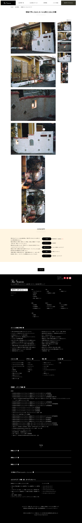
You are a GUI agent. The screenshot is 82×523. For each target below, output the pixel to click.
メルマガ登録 (55, 2)
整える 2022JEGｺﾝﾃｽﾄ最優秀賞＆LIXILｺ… (50, 342)
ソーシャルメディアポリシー (52, 508)
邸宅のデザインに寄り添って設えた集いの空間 (51, 347)
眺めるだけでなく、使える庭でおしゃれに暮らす (51, 336)
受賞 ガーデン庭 (16, 378)
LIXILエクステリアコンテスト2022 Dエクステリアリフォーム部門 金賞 (27, 412)
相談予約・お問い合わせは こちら (19, 289)
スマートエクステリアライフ (48, 489)
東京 (32, 289)
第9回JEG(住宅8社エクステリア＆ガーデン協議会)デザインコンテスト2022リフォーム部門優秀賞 (32, 419)
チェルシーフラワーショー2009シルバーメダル (22, 430)
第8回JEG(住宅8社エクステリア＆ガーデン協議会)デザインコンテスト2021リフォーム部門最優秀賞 (32, 421)
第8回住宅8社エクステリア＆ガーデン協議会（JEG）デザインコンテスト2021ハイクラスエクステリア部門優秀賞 (35, 423)
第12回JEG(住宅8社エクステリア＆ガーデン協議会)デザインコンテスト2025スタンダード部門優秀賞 (32, 395)
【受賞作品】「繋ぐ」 (46, 345)
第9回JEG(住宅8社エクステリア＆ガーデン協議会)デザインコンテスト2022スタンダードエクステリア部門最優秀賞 (35, 416)
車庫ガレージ (46, 373)
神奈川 (46, 303)
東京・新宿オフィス (37, 298)
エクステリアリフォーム (17, 376)
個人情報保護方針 (41, 508)
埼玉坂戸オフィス (64, 308)
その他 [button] (60, 359)
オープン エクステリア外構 (18, 362)
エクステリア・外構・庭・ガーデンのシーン (23, 479)
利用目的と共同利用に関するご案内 (30, 508)
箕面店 (34, 314)
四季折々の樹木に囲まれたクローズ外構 (50, 343)
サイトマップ (13, 292)
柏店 (48, 291)
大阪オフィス (36, 316)
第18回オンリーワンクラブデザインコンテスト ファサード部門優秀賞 (26, 410)
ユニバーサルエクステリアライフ (49, 491)
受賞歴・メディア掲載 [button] (18, 387)
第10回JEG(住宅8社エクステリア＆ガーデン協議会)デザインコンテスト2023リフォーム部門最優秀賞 (32, 402)
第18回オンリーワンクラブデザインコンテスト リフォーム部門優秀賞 (26, 409)
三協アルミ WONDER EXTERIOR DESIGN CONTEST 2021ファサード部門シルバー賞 (30, 426)
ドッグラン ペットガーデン (49, 375)
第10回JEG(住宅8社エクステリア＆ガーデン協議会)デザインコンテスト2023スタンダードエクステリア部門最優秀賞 (35, 403)
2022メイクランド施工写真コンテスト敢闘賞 (21, 414)
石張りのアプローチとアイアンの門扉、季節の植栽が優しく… (24, 343)
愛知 (32, 303)
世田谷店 (35, 293)
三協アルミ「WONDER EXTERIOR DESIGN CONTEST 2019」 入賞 (26, 435)
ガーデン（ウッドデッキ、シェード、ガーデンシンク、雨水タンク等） (26, 496)
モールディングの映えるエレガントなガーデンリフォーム (23, 333)
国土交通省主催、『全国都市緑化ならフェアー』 (22, 431)
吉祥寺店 (35, 296)
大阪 (32, 313)
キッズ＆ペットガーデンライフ (49, 493)
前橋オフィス (63, 291)
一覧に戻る (41, 269)
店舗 (60, 362)
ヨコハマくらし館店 (51, 306)
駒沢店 (34, 294)
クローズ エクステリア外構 (18, 364)
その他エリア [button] (22, 472)
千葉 (46, 289)
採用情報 (45, 2)
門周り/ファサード (47, 362)
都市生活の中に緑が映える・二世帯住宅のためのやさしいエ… (54, 333)
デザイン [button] (29, 359)
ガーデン (45, 368)
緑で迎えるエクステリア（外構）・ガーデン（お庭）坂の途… (54, 331)
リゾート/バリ (31, 366)
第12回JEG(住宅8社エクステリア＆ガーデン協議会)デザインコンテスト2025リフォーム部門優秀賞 (32, 393)
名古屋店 (35, 304)
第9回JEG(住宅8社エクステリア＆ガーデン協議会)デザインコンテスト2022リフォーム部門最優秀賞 (32, 417)
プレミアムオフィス (37, 291)
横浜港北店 (49, 304)
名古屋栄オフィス (36, 308)
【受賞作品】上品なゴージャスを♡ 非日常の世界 (22, 349)
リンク (12, 295)
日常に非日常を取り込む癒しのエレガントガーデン (22, 331)
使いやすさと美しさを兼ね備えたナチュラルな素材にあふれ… (24, 340)
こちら (62, 238)
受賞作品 (14, 369)
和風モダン (30, 369)
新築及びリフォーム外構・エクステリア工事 (19, 483)
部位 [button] (44, 359)
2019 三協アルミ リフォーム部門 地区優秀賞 (22, 433)
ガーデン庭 (15, 371)
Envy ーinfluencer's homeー (47, 335)
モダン (29, 362)
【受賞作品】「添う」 (46, 350)
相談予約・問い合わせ (68, 2)
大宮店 (62, 306)
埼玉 (60, 303)
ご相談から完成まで (44, 506)
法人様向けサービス (34, 2)
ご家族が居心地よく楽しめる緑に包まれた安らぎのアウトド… (24, 345)
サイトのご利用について (54, 506)
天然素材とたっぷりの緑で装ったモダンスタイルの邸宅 (23, 342)
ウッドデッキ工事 (45, 483)
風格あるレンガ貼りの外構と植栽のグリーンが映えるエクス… (54, 338)
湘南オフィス (49, 308)
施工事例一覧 (21, 2)
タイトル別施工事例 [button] (17, 327)
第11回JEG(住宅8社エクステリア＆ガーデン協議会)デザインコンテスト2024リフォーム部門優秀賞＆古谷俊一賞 (34, 396)
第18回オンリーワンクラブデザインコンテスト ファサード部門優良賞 (26, 407)
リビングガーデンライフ (47, 486)
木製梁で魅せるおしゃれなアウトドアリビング (51, 340)
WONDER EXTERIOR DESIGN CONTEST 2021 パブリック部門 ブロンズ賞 (27, 428)
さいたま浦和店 (64, 304)
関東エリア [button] (15, 450)
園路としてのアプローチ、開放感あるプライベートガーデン (23, 336)
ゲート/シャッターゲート (49, 364)
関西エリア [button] (15, 464)
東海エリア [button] (15, 457)
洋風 (29, 371)
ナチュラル (30, 364)
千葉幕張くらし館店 (51, 293)
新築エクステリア (16, 375)
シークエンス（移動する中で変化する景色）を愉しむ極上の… (24, 347)
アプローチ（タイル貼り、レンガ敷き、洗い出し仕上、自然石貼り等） (26, 489)
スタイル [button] (14, 359)
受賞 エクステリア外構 (17, 373)
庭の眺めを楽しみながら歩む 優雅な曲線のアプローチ (52, 349)
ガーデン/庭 (46, 366)
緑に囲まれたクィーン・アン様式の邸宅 (19, 335)
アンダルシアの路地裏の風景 (17, 338)
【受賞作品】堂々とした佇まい (18, 350)
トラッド (30, 368)
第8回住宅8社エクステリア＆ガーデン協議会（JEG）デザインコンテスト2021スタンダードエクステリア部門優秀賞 (35, 424)
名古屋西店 (35, 306)
